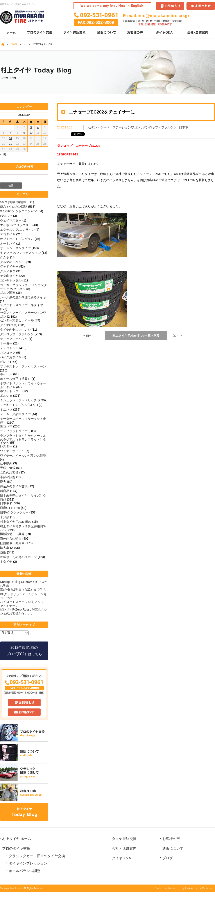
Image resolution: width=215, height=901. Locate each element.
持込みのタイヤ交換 (14, 486)
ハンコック (7, 352)
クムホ (4, 257)
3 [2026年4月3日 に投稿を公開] (31, 127)
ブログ (167, 858)
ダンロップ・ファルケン (160, 127)
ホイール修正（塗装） (15, 378)
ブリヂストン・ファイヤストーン (23, 366)
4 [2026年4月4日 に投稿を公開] (38, 127)
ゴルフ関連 (7, 292)
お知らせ (6, 216)
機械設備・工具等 (12, 534)
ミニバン (6, 409)
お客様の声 (135, 32)
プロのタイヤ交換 (40, 32)
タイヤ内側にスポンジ (15, 329)
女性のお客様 (9, 472)
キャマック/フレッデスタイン (20, 252)
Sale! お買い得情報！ (14, 202)
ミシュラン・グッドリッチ (18, 400)
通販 (3, 552)
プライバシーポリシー (165, 888)
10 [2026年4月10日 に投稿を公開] (31, 132)
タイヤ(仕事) (8, 325)
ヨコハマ (6, 426)
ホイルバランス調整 (24, 871)
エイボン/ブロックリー (16, 225)
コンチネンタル (11, 280)
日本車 (183, 127)
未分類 (4, 517)
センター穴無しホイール (17, 320)
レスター (6, 446)
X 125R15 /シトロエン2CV (18, 211)
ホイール (6, 374)
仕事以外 (6, 463)
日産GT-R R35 (10, 508)
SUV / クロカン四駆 (13, 206)
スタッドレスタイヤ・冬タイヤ (21, 305)
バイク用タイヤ (11, 357)
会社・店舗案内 (198, 32)
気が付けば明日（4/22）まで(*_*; (23, 589)
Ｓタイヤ (6, 561)
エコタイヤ (7, 234)
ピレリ (4, 362)
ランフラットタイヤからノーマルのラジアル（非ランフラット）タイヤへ (23, 439)
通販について (107, 32)
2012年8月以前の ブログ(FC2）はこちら (24, 651)
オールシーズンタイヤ (15, 248)
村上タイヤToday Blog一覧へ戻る (135, 335)
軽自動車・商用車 (12, 543)
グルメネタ (7, 271)
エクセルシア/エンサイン (17, 229)
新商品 (4, 491)
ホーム (11, 32)
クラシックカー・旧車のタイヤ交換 (37, 856)
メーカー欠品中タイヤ (15, 414)
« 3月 (3, 154)
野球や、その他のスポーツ (18, 557)
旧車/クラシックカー (14, 512)
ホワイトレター (11, 391)
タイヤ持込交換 (75, 32)
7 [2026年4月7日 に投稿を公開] (10, 132)
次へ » (177, 335)
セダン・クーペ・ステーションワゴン (114, 127)
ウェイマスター (11, 220)
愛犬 (3, 481)
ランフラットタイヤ (14, 431)
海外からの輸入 (11, 538)
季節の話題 (7, 477)
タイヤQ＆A (165, 32)
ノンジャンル (9, 348)
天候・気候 (7, 468)
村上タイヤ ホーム (16, 839)
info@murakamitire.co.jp (163, 15)
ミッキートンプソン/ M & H (19, 405)
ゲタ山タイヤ (9, 276)
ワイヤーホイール (12, 451)
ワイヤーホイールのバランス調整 (23, 455)
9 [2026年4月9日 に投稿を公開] (24, 132)
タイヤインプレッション (28, 863)
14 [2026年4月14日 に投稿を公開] (10, 138)
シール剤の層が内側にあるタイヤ (23, 297)
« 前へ (87, 335)
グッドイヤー (9, 266)
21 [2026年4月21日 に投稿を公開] (10, 143)
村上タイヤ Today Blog (15, 521)
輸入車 (4, 548)
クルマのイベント (12, 262)
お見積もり (187, 888)
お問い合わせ (206, 888)
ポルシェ (6, 395)
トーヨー (6, 343)
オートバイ (7, 243)
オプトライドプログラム (17, 239)
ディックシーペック (14, 339)
